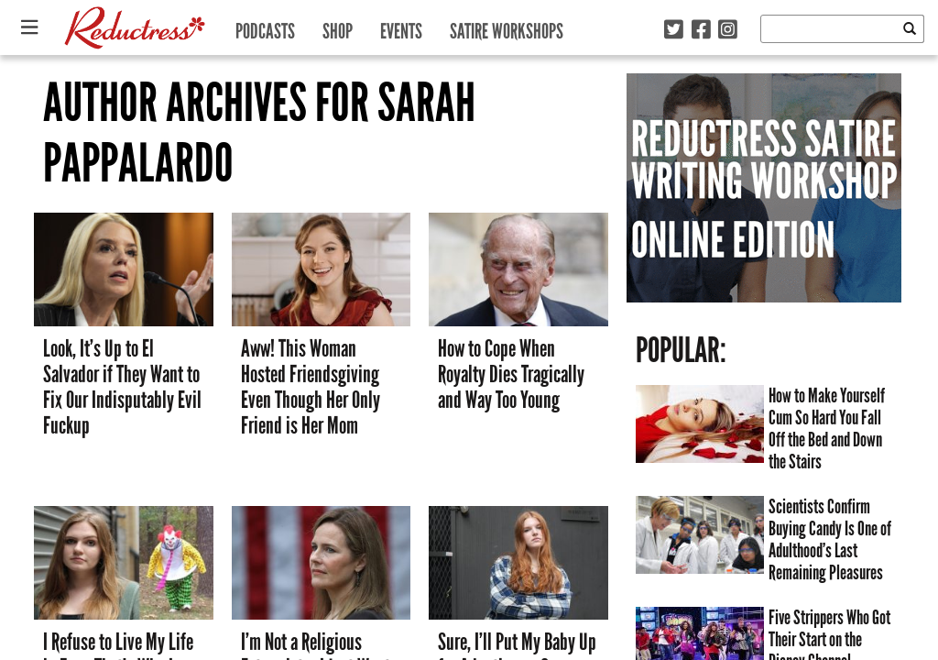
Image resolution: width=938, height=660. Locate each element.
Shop (337, 27)
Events (401, 27)
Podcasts (265, 27)
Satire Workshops (506, 27)
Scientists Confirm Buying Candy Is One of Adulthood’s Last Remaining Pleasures (830, 540)
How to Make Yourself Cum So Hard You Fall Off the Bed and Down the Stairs (827, 429)
